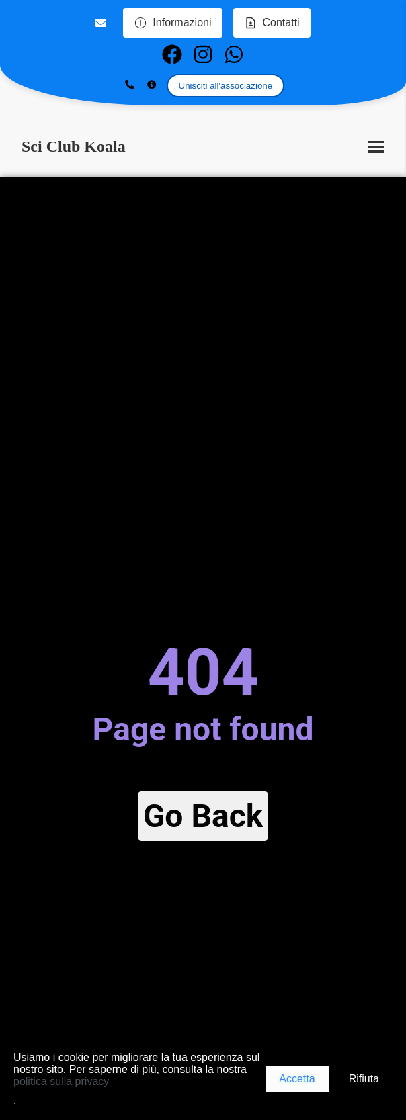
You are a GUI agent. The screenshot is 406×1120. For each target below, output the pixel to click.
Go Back (203, 816)
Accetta (297, 1078)
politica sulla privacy (61, 1081)
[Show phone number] (129, 85)
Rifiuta (364, 1078)
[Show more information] (151, 85)
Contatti (272, 23)
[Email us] (102, 22)
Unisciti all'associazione (226, 86)
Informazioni (172, 23)
